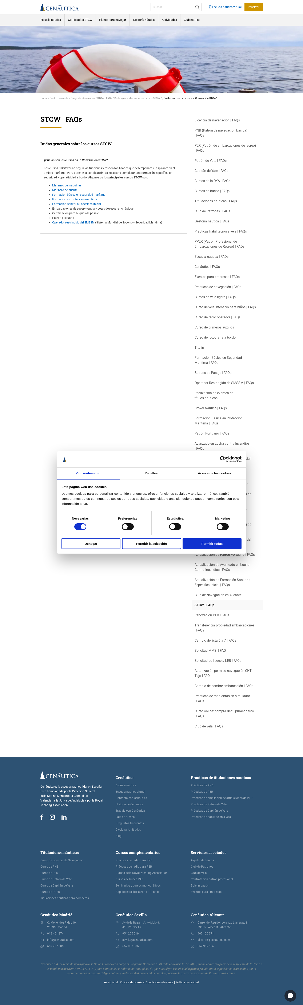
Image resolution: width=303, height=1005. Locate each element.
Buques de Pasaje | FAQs (213, 373)
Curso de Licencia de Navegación (61, 860)
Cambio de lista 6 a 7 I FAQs (215, 640)
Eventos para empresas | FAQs (217, 277)
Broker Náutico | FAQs (211, 408)
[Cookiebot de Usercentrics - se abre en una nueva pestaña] (223, 459)
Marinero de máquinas (66, 185)
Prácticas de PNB (202, 785)
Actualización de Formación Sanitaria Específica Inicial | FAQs (222, 582)
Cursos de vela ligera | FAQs (215, 297)
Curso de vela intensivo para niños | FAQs (225, 307)
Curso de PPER (50, 892)
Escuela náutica (126, 785)
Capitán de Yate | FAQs (211, 171)
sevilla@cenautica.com (137, 940)
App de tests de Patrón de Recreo (137, 892)
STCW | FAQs (204, 605)
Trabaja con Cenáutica (130, 810)
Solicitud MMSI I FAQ (210, 651)
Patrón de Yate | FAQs (211, 161)
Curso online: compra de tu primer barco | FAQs (224, 713)
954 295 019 (130, 933)
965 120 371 (206, 933)
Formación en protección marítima (74, 199)
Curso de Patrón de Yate (56, 879)
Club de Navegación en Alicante (218, 595)
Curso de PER (49, 873)
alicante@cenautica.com (214, 940)
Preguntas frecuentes (130, 823)
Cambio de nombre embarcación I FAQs (224, 686)
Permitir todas (212, 543)
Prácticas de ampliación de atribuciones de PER (221, 798)
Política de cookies (132, 982)
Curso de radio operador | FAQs (217, 317)
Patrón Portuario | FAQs (212, 433)
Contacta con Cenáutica (131, 798)
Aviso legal (111, 982)
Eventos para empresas (206, 892)
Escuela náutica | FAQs (211, 257)
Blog (118, 836)
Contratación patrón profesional (212, 879)
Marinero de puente (64, 190)
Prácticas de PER (202, 792)
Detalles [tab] (151, 473)
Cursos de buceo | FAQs (212, 191)
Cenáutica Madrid (56, 914)
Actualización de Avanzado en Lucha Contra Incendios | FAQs (222, 567)
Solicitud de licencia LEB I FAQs (218, 661)
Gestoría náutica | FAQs (212, 221)
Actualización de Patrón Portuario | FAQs (225, 555)
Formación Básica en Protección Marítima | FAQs (219, 420)
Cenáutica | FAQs (207, 267)
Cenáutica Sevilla (131, 914)
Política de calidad (187, 982)
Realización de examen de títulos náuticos (214, 395)
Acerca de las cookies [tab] (214, 473)
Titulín (199, 348)
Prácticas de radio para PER (134, 866)
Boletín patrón (200, 885)
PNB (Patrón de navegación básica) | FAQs (221, 132)
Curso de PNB (49, 866)
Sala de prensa (125, 817)
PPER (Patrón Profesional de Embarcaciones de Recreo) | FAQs (219, 244)
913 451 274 (55, 933)
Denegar (91, 543)
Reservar (253, 7)
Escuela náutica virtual (225, 7)
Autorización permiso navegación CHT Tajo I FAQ (223, 673)
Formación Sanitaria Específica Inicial (76, 204)
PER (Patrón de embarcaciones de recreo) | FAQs (225, 148)
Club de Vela (199, 873)
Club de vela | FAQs (209, 726)
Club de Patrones (202, 866)
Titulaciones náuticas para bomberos (64, 898)
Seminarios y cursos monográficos (138, 885)
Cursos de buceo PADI (130, 879)
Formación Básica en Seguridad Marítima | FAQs (218, 360)
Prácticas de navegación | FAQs (218, 287)
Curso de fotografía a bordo (215, 337)
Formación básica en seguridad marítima (78, 195)
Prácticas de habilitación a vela (211, 817)
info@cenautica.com (60, 940)
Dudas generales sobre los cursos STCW (76, 143)
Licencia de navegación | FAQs (217, 120)
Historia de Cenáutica (130, 804)
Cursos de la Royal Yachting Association (142, 873)
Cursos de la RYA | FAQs (212, 181)
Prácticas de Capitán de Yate (209, 810)
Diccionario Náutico (128, 829)
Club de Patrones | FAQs (212, 211)
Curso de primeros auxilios (214, 327)
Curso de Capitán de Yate (56, 885)
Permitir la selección (151, 543)
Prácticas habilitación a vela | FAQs (221, 231)
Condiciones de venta (160, 982)
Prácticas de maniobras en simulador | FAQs (222, 698)
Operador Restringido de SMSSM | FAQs (224, 383)
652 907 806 (55, 946)
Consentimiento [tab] (88, 473)
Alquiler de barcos (202, 860)
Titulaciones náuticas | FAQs (216, 201)
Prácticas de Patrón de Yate (209, 804)
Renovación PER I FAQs (212, 615)
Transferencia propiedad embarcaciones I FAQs (224, 627)
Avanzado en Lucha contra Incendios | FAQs (222, 446)
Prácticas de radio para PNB (134, 860)
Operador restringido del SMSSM (73, 222)
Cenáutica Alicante (207, 914)
